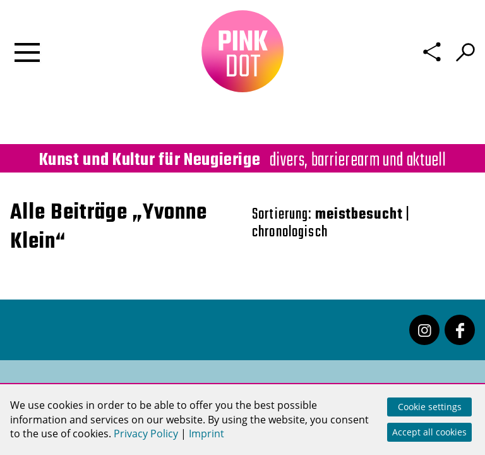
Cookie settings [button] (430, 407)
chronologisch (290, 232)
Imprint (206, 433)
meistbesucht (359, 214)
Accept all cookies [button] (429, 432)
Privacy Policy (146, 433)
